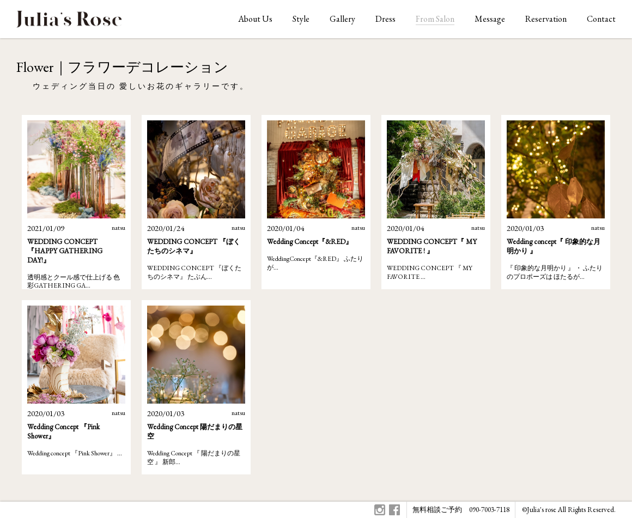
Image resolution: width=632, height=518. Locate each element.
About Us (255, 19)
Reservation (546, 19)
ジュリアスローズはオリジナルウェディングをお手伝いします (69, 22)
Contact (601, 19)
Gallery (342, 19)
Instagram (379, 509)
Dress (385, 19)
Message (490, 19)
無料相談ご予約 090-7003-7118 (460, 509)
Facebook (394, 509)
